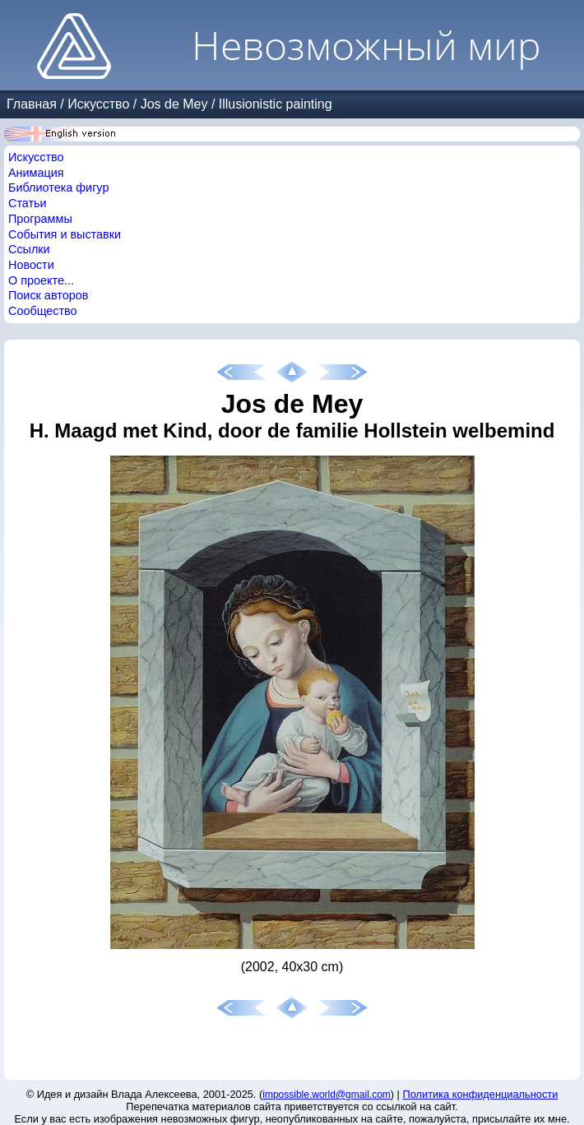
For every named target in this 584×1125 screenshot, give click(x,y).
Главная (32, 104)
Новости (31, 264)
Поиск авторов (48, 295)
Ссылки (29, 249)
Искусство (98, 104)
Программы (40, 218)
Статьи (27, 203)
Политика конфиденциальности (481, 1094)
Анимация (36, 172)
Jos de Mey (174, 104)
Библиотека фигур (58, 187)
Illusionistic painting (275, 104)
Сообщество (42, 310)
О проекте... (41, 280)
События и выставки (64, 234)
